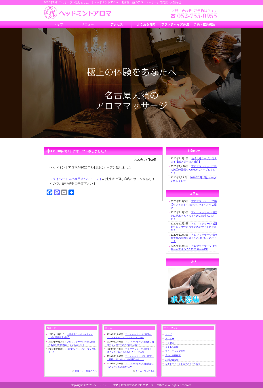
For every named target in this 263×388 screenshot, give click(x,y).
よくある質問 (171, 347)
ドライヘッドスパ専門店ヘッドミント (75, 179)
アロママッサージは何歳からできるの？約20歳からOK (194, 247)
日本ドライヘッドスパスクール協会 (182, 364)
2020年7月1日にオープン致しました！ (193, 179)
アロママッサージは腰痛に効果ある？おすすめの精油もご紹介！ (194, 215)
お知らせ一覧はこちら (86, 371)
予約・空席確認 (173, 355)
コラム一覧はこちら (145, 371)
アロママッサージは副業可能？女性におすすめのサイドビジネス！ (194, 227)
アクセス (169, 343)
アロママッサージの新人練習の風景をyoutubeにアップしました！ (194, 169)
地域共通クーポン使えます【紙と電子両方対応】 (194, 160)
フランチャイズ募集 (175, 351)
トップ (168, 334)
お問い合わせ (171, 359)
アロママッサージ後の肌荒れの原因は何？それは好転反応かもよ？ (194, 238)
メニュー (169, 338)
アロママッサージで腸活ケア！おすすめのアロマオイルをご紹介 (194, 204)
